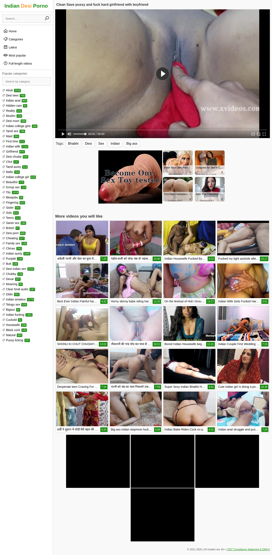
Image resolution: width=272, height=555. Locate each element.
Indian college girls (19, 126)
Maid (10, 136)
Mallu (11, 172)
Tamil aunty (15, 166)
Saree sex (14, 223)
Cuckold (12, 319)
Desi (88, 143)
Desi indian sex (18, 268)
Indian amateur (18, 299)
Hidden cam (14, 105)
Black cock (14, 330)
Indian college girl (19, 177)
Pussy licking (16, 340)
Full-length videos (17, 63)
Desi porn (14, 233)
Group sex (14, 187)
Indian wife (15, 146)
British (11, 228)
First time (13, 141)
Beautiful (13, 182)
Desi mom (14, 121)
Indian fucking (17, 314)
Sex (101, 143)
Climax (12, 248)
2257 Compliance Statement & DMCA (248, 549)
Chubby (12, 274)
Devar (11, 279)
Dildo (11, 294)
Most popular (14, 55)
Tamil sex (13, 131)
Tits (10, 192)
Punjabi (12, 258)
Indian (115, 143)
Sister (11, 207)
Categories (13, 39)
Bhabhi (73, 143)
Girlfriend (13, 151)
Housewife (14, 325)
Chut (10, 161)
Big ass (131, 143)
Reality (12, 110)
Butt (10, 263)
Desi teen (13, 95)
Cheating (13, 238)
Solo (10, 212)
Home (10, 31)
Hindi (11, 90)
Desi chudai (15, 156)
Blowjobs (12, 197)
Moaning (12, 284)
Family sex (14, 243)
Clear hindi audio (18, 289)
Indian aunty (16, 253)
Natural (12, 335)
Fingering (13, 202)
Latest (10, 47)
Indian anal (14, 100)
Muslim (12, 116)
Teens (11, 217)
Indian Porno (26, 6)
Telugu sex (14, 304)
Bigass (11, 309)
